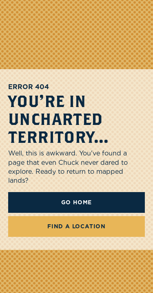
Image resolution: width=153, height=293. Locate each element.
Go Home (76, 202)
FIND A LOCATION (76, 226)
